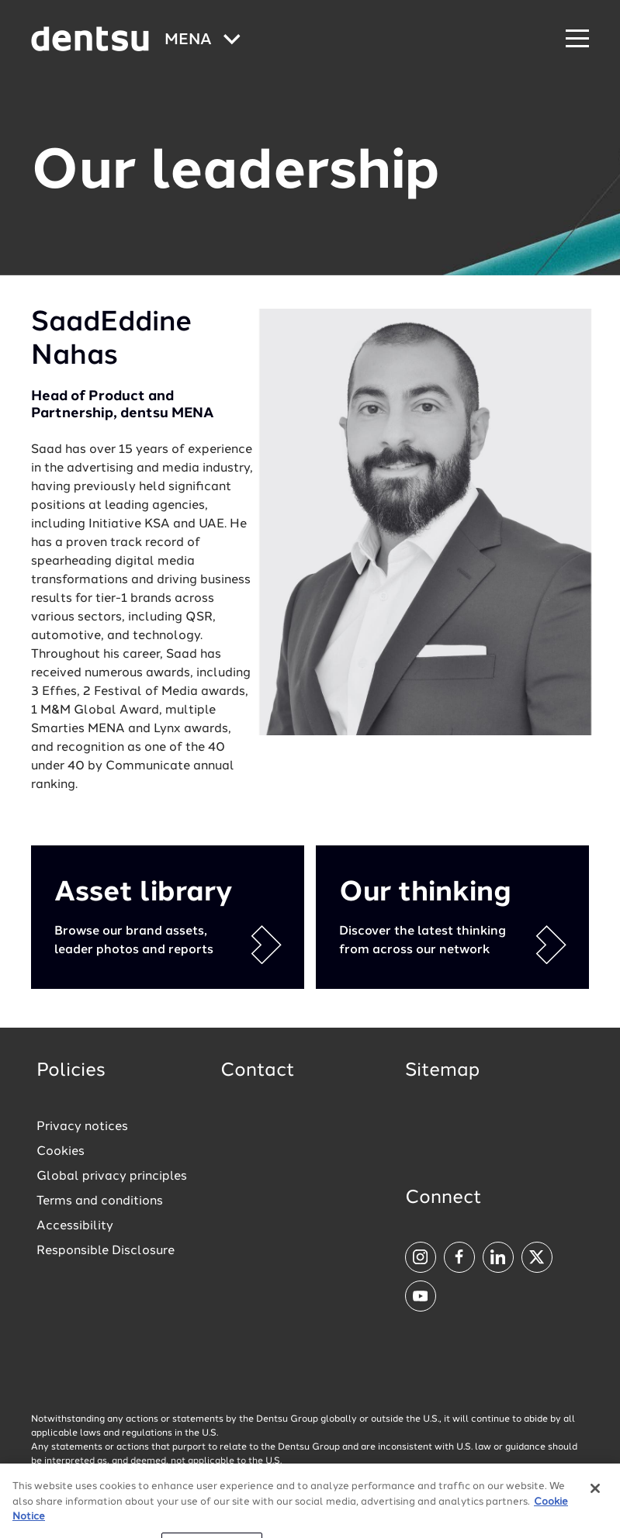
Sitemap (442, 1071)
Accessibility (74, 1226)
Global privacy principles (111, 1176)
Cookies (60, 1152)
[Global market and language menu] (203, 41)
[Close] (595, 1500)
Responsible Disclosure (105, 1251)
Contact (257, 1071)
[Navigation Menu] (577, 39)
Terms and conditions (99, 1201)
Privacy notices (82, 1127)
